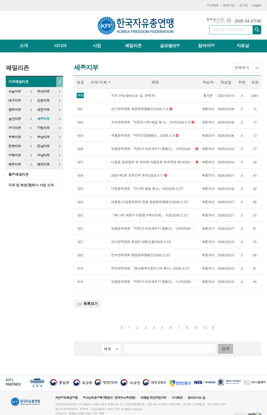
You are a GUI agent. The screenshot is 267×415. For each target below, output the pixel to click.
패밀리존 (133, 45)
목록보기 (87, 303)
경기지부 (14, 127)
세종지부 (43, 118)
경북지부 (14, 155)
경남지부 (43, 155)
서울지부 (14, 91)
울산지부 (14, 118)
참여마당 (206, 45)
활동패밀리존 (18, 174)
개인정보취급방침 (66, 397)
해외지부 (43, 164)
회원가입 (229, 5)
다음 (213, 328)
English (256, 5)
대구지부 (14, 100)
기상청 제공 (219, 22)
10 (205, 327)
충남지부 (43, 136)
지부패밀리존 (18, 81)
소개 (24, 45)
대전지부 (43, 109)
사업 (97, 45)
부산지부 (43, 91)
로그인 (243, 5)
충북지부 (14, 136)
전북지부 (14, 146)
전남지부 (43, 146)
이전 (122, 328)
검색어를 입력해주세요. (229, 29)
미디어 (60, 45)
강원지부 (43, 127)
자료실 (242, 45)
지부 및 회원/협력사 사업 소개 (31, 185)
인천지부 (43, 100)
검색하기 (257, 29)
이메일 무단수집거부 (153, 397)
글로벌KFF (170, 45)
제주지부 (14, 164)
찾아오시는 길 (196, 397)
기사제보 (213, 5)
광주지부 (14, 109)
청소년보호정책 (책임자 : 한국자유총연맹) (109, 397)
